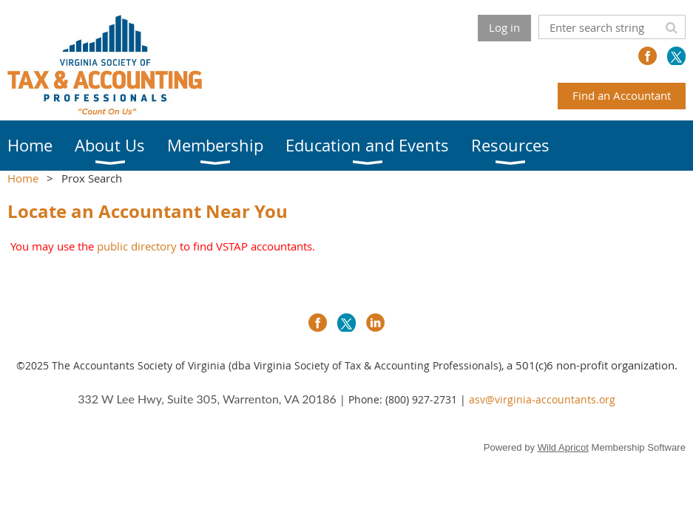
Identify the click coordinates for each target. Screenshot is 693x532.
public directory (137, 246)
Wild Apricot (563, 447)
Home (22, 178)
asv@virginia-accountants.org (542, 399)
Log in (504, 27)
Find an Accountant (621, 95)
